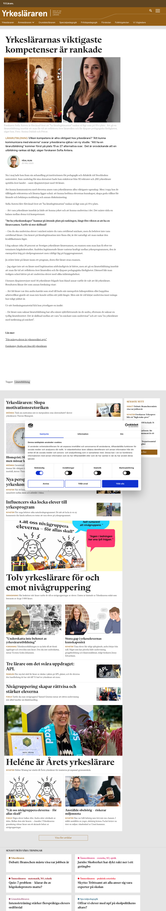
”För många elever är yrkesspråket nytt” (26, 341)
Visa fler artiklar (63, 839)
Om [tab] (121, 434)
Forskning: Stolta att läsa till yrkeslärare (26, 347)
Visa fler (142, 453)
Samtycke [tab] (44, 434)
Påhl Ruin (27, 162)
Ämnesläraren (25, 22)
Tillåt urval (83, 484)
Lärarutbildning (22, 383)
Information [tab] (83, 434)
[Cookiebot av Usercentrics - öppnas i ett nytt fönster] (127, 425)
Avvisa (46, 484)
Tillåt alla (120, 484)
